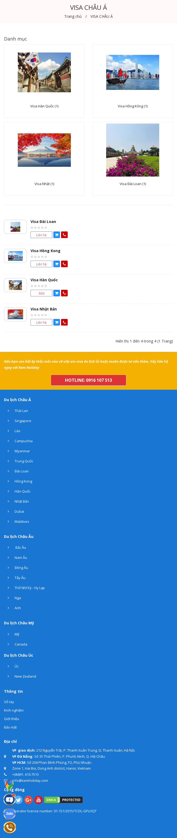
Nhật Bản (16, 501)
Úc (11, 666)
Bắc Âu (15, 547)
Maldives (16, 521)
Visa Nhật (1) (44, 184)
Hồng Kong (18, 481)
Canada (15, 644)
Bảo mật (10, 727)
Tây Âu (14, 577)
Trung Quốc (18, 461)
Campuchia (18, 441)
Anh (12, 608)
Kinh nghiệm (14, 710)
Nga (12, 598)
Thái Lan (16, 410)
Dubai (14, 511)
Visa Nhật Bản (44, 308)
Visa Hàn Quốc (44, 279)
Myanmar (17, 451)
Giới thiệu (11, 718)
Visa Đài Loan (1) (133, 184)
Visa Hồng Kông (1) (133, 106)
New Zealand (20, 676)
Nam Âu (15, 557)
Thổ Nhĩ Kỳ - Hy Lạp (24, 587)
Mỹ (11, 634)
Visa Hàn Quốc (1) (44, 106)
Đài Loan (16, 471)
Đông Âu (16, 567)
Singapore (17, 420)
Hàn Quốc (17, 491)
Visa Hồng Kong (46, 250)
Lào (12, 431)
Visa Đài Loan (43, 221)
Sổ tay (9, 701)
